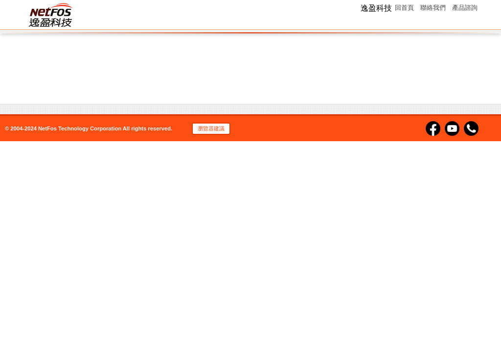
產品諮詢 (465, 7)
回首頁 (404, 7)
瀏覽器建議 (211, 128)
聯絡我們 (433, 7)
